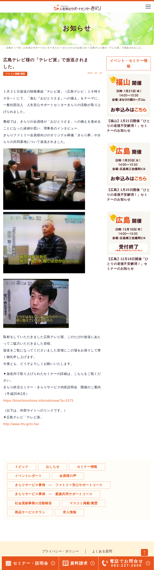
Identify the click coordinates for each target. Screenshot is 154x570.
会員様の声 (68, 475)
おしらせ (53, 466)
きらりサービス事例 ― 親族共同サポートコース (53, 494)
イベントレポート (28, 475)
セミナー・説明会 (30, 563)
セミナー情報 (88, 466)
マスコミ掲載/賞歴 (15, 74)
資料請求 (79, 563)
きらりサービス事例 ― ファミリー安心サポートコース (59, 485)
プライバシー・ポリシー (60, 551)
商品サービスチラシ (30, 512)
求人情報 (70, 512)
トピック (21, 466)
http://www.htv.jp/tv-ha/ (21, 424)
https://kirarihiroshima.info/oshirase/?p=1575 (38, 400)
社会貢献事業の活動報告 (33, 503)
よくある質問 (102, 551)
